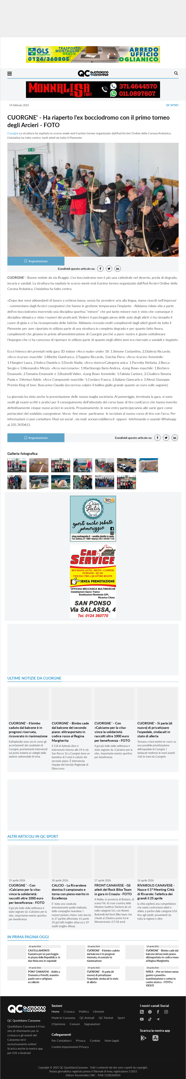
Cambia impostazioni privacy (70, 1046)
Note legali (112, 1040)
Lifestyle (98, 1011)
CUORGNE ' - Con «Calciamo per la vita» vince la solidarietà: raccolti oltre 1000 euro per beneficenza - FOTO (112, 731)
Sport (121, 1017)
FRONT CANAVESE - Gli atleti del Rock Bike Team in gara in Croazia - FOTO (113, 889)
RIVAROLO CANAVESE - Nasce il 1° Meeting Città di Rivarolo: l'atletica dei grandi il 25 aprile (156, 891)
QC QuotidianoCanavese (74, 1067)
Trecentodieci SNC (85, 1075)
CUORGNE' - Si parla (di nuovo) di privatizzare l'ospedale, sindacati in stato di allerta (154, 729)
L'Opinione (58, 1024)
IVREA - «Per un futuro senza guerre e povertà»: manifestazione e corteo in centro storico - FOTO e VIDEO (162, 978)
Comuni (75, 1024)
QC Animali (87, 1017)
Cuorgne (12, 133)
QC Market (106, 1017)
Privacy (80, 1040)
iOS (14, 1053)
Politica (84, 1011)
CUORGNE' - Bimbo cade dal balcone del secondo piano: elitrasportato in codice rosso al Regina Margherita (70, 731)
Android (25, 1053)
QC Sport (172, 105)
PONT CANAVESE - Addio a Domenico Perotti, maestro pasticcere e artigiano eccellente (44, 977)
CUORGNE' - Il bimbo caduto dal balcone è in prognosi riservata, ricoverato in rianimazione (28, 729)
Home (55, 1011)
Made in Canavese (63, 1017)
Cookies (95, 1040)
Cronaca (69, 1011)
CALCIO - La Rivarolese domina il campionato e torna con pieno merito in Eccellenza (70, 891)
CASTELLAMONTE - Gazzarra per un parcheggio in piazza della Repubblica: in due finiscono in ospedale (44, 955)
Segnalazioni (92, 1024)
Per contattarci (61, 1040)
